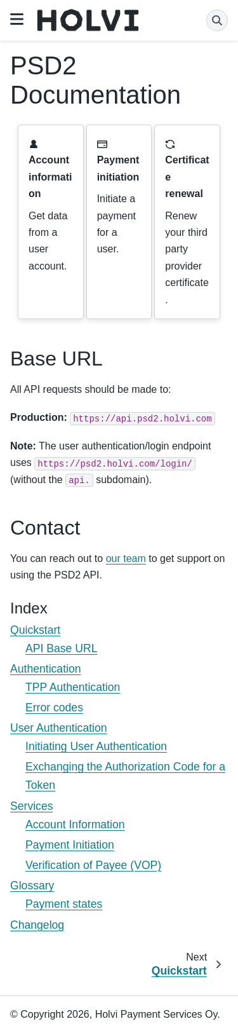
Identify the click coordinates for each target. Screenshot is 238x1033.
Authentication (45, 668)
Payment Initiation (69, 844)
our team (126, 558)
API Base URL (61, 648)
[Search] (217, 20)
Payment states (63, 904)
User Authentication (58, 728)
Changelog (37, 925)
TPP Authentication (72, 687)
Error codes (54, 707)
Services (31, 806)
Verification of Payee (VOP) (93, 865)
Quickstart (35, 630)
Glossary (32, 885)
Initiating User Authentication (96, 746)
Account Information (74, 824)
